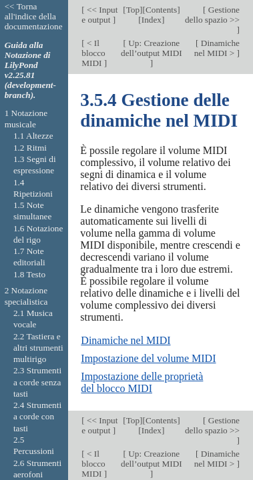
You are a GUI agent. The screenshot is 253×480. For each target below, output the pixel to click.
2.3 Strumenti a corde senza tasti (37, 382)
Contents (161, 10)
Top (133, 10)
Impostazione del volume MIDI (148, 358)
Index (152, 20)
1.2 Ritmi (30, 148)
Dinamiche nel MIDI (125, 340)
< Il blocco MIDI (93, 53)
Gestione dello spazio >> (212, 15)
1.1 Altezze (33, 136)
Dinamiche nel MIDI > (217, 48)
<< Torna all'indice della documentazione (34, 16)
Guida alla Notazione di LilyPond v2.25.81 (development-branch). (30, 70)
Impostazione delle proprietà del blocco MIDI (142, 382)
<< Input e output (99, 15)
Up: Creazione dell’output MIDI (151, 48)
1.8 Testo (29, 274)
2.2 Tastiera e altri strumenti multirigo (38, 348)
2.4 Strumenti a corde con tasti (37, 416)
